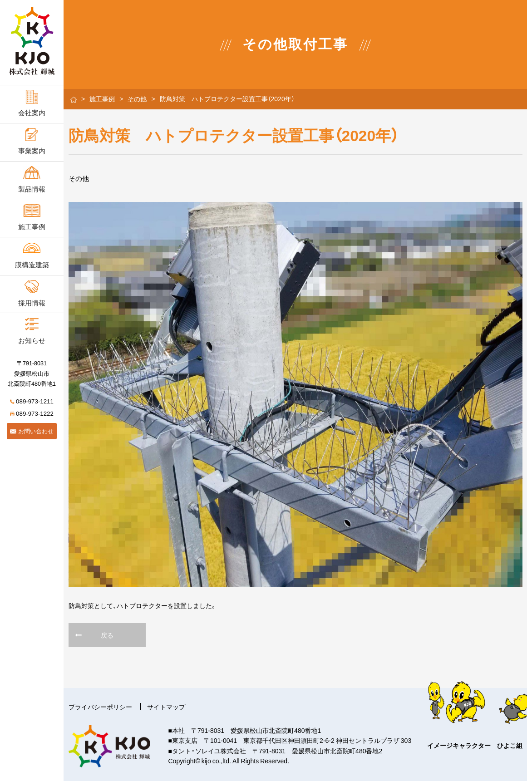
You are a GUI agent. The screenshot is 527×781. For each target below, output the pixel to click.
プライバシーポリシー (100, 706)
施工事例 (102, 98)
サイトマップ (166, 706)
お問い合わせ (32, 431)
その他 (137, 98)
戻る (107, 634)
